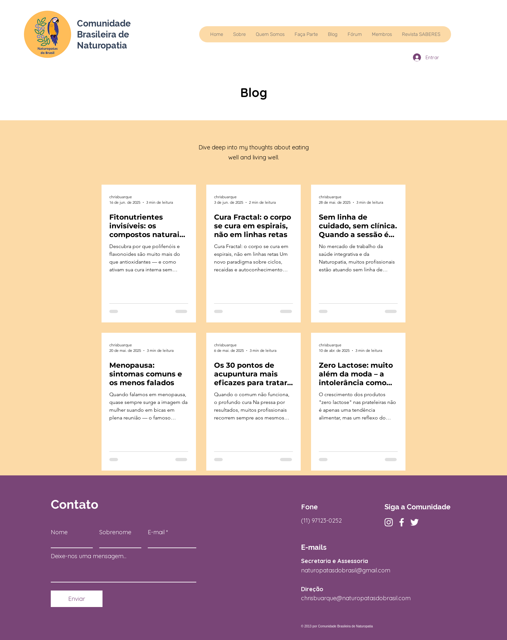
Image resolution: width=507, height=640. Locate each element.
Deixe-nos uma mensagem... (88, 556)
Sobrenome (115, 532)
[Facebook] (401, 522)
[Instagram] (388, 522)
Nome (59, 532)
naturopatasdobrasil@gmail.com (345, 570)
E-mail (156, 532)
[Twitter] (414, 522)
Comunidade (104, 23)
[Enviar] (76, 599)
